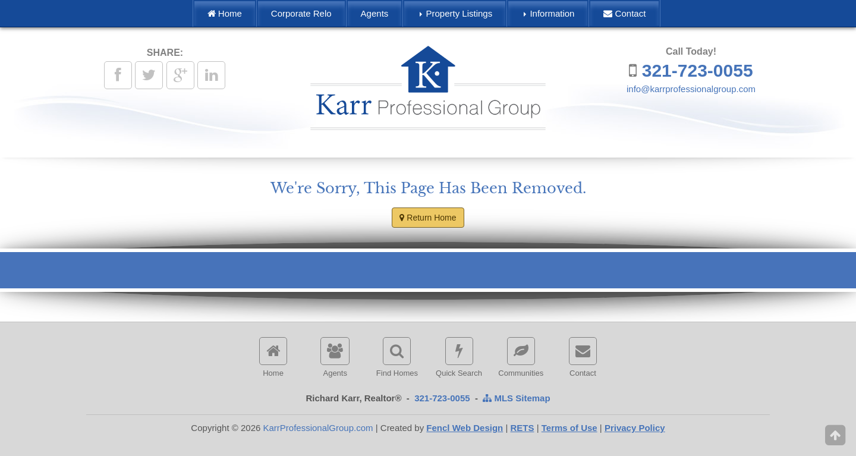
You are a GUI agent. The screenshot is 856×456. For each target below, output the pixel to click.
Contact (624, 13)
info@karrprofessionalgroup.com (691, 89)
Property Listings (456, 13)
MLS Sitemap (516, 398)
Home (224, 13)
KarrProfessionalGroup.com (318, 428)
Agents (375, 13)
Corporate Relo (301, 13)
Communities (520, 357)
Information (549, 13)
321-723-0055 (697, 70)
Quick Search (459, 357)
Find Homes (397, 357)
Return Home (427, 217)
